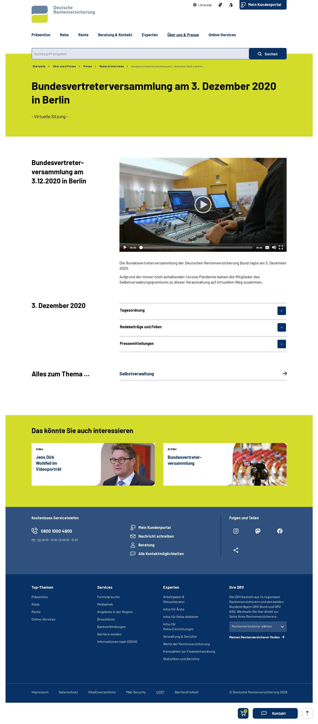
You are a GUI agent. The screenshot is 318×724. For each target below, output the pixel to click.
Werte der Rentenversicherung (186, 644)
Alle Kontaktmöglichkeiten (161, 553)
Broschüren (106, 619)
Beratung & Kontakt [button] (115, 34)
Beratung (146, 545)
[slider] (196, 247)
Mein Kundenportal (264, 4)
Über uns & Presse (64, 66)
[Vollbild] (281, 247)
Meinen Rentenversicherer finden (254, 637)
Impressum (40, 692)
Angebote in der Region (115, 612)
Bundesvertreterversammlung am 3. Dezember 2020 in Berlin (166, 66)
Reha (35, 604)
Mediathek (105, 604)
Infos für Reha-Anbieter (181, 617)
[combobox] (140, 53)
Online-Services (222, 34)
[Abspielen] (203, 204)
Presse (87, 66)
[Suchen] (268, 53)
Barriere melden (109, 634)
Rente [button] (83, 34)
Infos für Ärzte (173, 609)
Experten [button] (150, 34)
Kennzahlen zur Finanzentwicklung (189, 651)
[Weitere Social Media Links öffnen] (236, 552)
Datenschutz (68, 692)
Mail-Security (136, 692)
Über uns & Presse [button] (183, 34)
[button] (202, 4)
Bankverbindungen (111, 627)
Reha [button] (64, 34)
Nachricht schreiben (156, 536)
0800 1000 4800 (56, 531)
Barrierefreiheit (187, 692)
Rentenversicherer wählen (252, 626)
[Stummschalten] (274, 247)
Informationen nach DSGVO (117, 641)
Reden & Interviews (112, 66)
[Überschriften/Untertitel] (267, 247)
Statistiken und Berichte (181, 659)
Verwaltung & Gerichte (180, 636)
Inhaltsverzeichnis (102, 692)
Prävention (41, 34)
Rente (36, 612)
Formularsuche (108, 597)
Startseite (39, 66)
